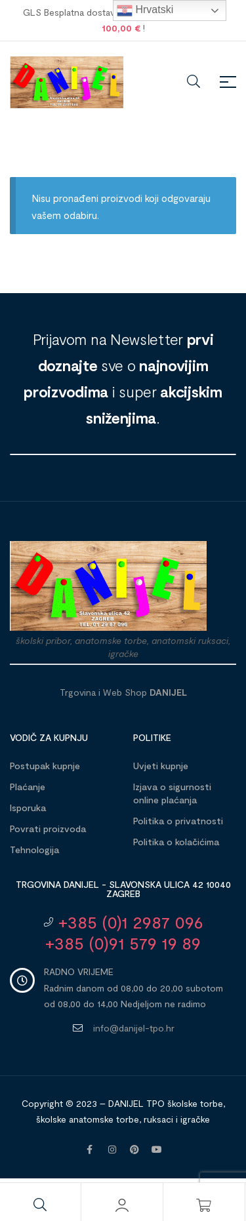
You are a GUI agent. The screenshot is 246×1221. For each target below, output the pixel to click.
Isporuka (28, 807)
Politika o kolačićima (176, 841)
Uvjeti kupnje (160, 765)
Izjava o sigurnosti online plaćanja (172, 793)
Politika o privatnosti (178, 820)
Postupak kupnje (45, 765)
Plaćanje (27, 786)
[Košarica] (204, 1205)
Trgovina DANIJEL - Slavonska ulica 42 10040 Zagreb (123, 889)
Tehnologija (34, 849)
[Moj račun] (122, 1205)
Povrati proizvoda (48, 828)
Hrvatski (145, 10)
